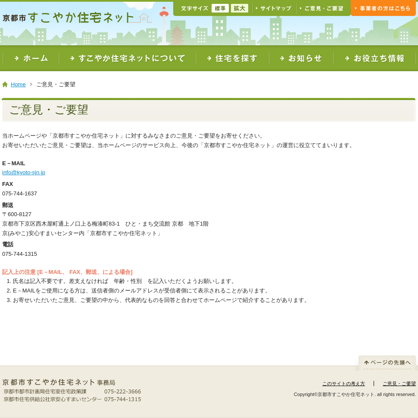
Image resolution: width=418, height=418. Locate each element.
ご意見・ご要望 (399, 383)
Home (18, 84)
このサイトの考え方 (343, 383)
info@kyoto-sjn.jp (23, 172)
